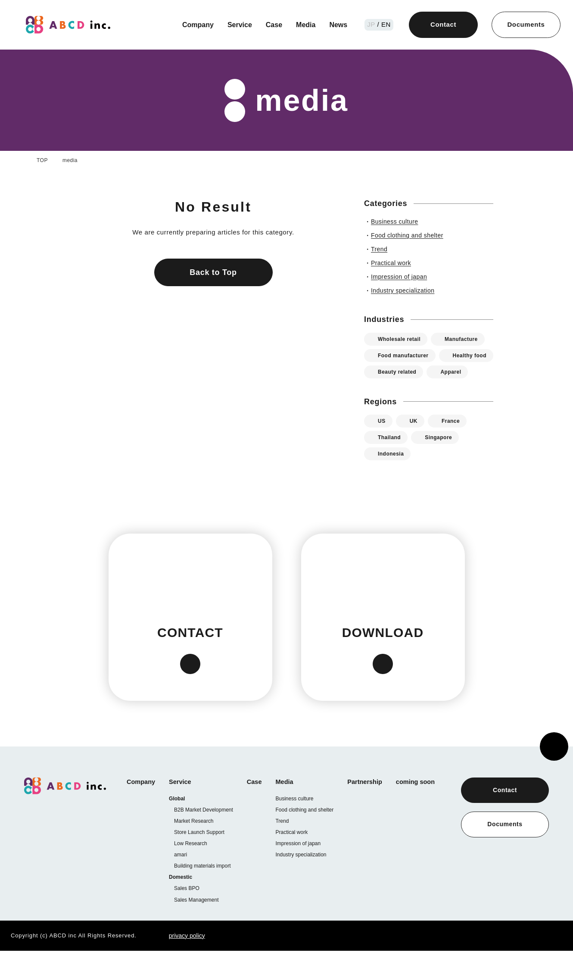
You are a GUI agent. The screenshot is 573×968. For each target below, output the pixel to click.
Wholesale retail (401, 339)
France (451, 437)
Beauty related (460, 371)
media (70, 160)
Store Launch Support (201, 848)
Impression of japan (302, 859)
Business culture (297, 814)
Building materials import (205, 882)
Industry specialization (305, 870)
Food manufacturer (405, 355)
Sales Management (197, 917)
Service (238, 24)
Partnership (371, 798)
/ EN (384, 24)
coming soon (424, 798)
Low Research (191, 860)
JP (373, 24)
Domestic (183, 894)
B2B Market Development (205, 826)
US (382, 437)
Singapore (443, 453)
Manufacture (467, 339)
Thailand (391, 453)
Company (195, 24)
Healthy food (396, 371)
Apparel (389, 388)
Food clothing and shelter (309, 826)
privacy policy (177, 953)
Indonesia (392, 470)
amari (182, 871)
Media (305, 24)
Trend (285, 837)
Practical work (296, 848)
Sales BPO (187, 905)
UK (413, 437)
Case (273, 24)
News (339, 24)
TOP (42, 160)
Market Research (194, 837)
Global (179, 815)
